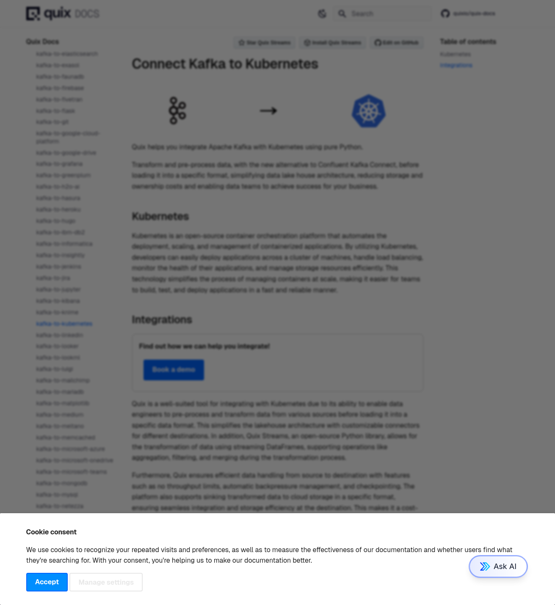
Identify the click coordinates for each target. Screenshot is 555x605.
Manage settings (106, 582)
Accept (47, 582)
